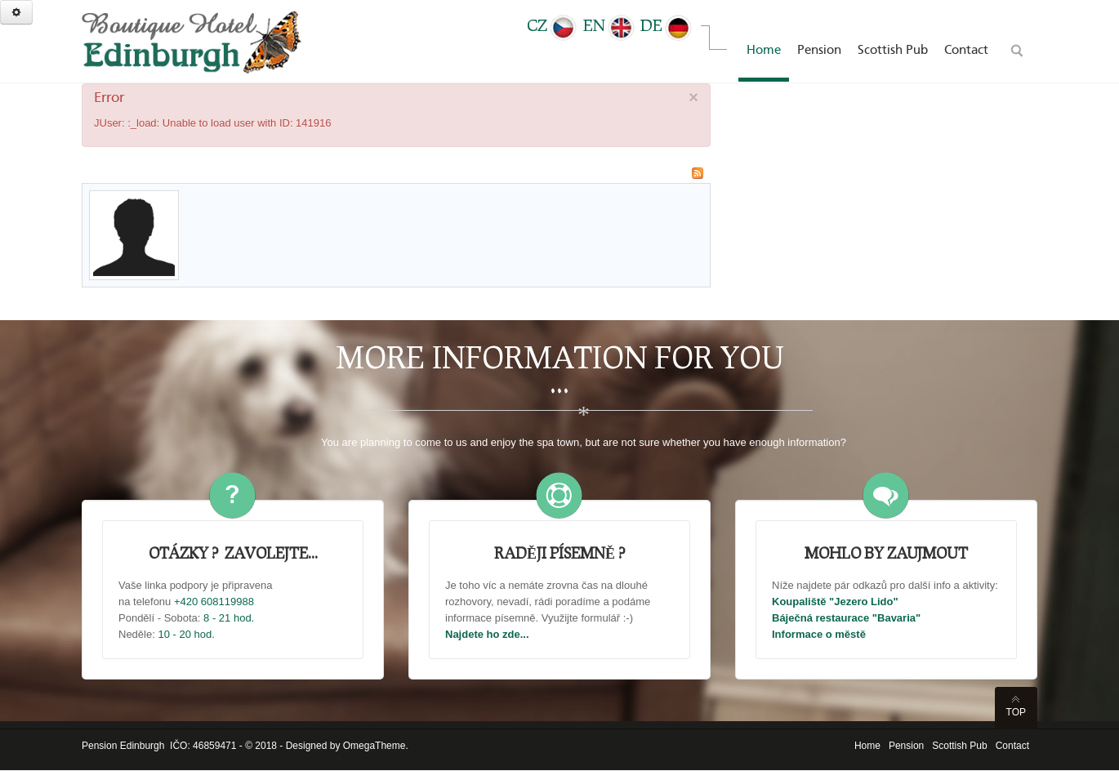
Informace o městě (819, 634)
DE (666, 24)
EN (609, 24)
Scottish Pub (959, 745)
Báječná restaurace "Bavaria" (846, 618)
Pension (906, 745)
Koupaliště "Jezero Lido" (835, 601)
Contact (1012, 745)
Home (867, 745)
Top (1016, 712)
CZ (553, 24)
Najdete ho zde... (487, 634)
